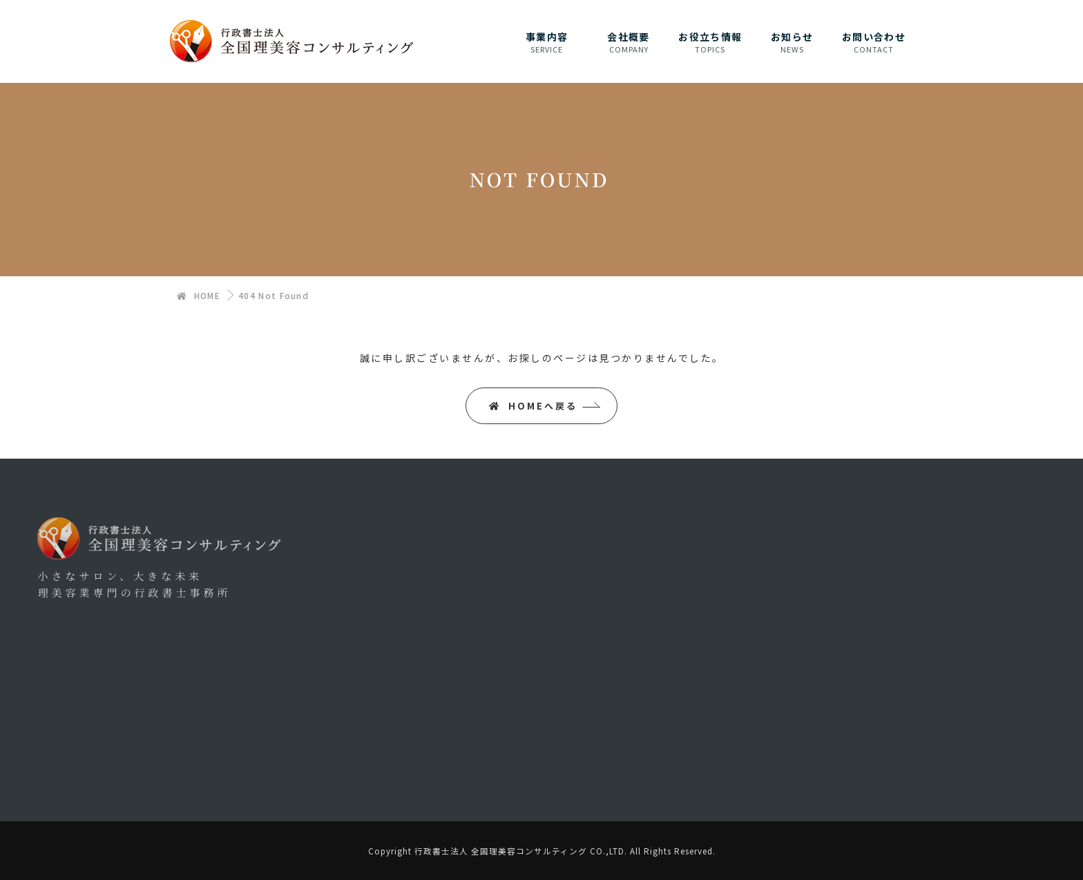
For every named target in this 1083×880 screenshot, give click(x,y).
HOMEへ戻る (533, 405)
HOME (198, 295)
